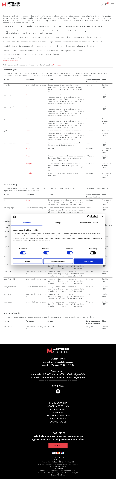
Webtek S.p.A (60, 475)
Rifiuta (27, 261)
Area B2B (58, 412)
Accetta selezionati (58, 261)
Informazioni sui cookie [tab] (89, 223)
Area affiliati (58, 409)
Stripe (28, 95)
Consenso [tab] (27, 223)
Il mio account (58, 403)
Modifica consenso (10, 60)
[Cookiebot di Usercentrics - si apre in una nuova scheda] (89, 216)
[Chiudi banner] (102, 217)
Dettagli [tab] (58, 223)
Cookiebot (57, 65)
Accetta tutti (88, 261)
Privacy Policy (58, 418)
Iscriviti (58, 445)
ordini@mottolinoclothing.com (58, 361)
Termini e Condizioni (58, 415)
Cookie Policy (58, 421)
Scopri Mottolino (58, 406)
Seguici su (58, 386)
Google (29, 163)
